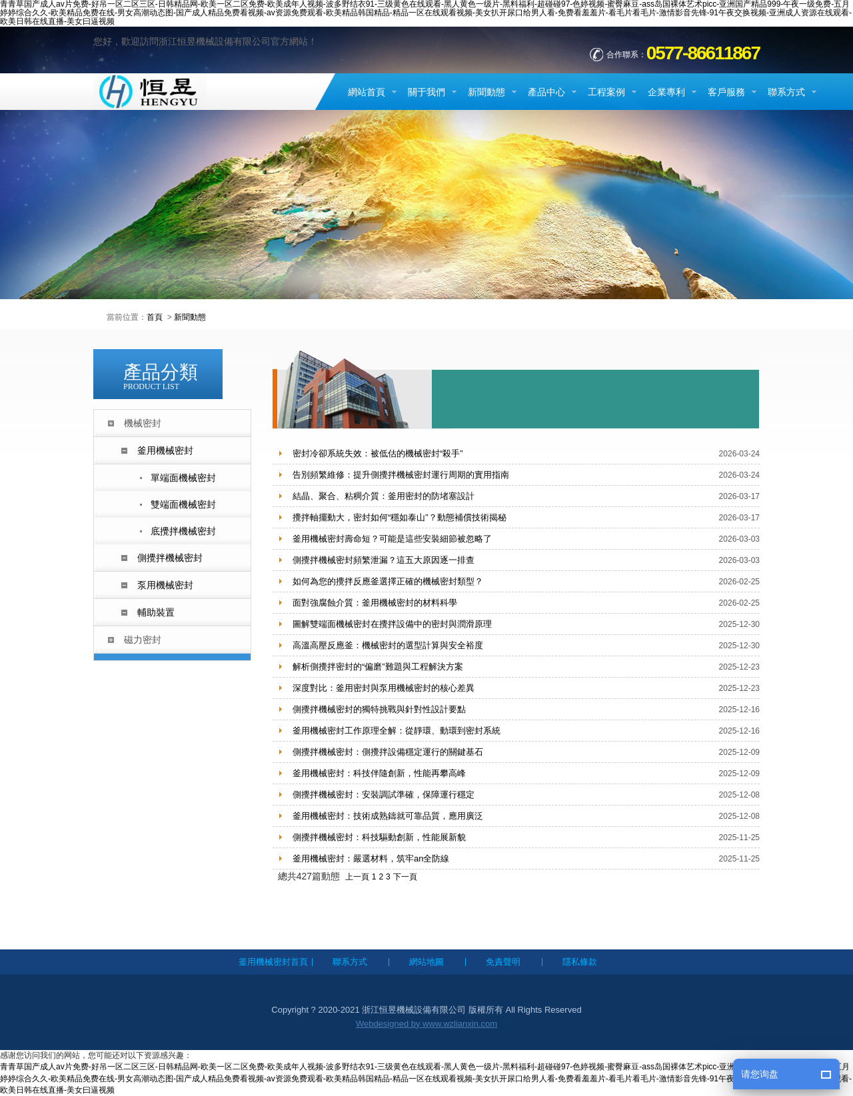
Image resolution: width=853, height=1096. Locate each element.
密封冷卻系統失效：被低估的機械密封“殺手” (378, 453)
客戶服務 (726, 92)
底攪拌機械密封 (183, 531)
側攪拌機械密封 (170, 557)
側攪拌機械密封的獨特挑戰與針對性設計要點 (379, 709)
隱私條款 (579, 962)
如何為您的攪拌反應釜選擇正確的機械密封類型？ (388, 581)
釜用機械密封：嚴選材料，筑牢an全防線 (371, 858)
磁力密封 (142, 639)
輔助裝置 (156, 612)
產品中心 (546, 92)
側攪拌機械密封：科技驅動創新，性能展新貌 (379, 837)
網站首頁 (366, 92)
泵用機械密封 (165, 585)
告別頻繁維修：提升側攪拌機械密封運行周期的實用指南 (401, 475)
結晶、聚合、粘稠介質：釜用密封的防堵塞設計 (383, 496)
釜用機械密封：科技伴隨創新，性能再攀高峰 (379, 773)
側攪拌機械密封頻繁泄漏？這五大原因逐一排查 (383, 560)
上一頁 (357, 876)
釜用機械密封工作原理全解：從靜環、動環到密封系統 (396, 731)
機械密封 (142, 423)
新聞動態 (486, 92)
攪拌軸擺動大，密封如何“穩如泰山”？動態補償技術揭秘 (399, 517)
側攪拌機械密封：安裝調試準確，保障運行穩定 (383, 795)
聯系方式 (786, 92)
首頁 (155, 317)
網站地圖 (426, 962)
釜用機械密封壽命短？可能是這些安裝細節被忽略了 (392, 539)
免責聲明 (503, 962)
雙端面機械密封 (183, 504)
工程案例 (606, 92)
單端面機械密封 (183, 477)
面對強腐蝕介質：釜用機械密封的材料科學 (375, 603)
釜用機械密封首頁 (273, 962)
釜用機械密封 (165, 450)
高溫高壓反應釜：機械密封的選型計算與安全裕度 (388, 645)
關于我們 (426, 92)
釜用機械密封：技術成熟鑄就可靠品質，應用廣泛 (388, 816)
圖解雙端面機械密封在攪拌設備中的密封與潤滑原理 (392, 624)
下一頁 (405, 876)
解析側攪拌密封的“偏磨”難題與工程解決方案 (378, 667)
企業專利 (666, 92)
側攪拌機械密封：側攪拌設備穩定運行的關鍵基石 (388, 752)
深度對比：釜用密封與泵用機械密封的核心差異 (383, 688)
